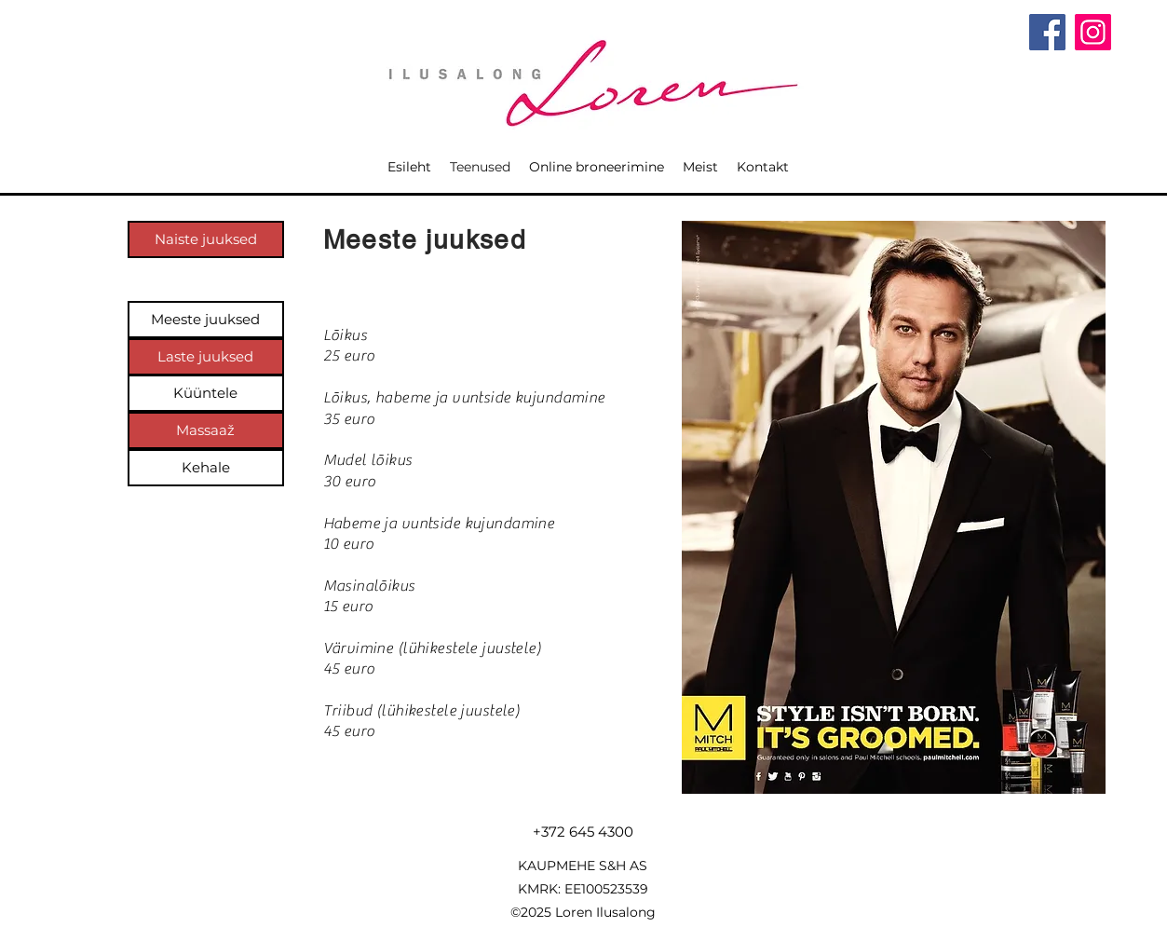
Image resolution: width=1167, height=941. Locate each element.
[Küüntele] (206, 393)
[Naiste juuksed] (206, 239)
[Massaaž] (206, 430)
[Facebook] (1047, 32)
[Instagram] (1093, 32)
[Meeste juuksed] (206, 319)
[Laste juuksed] (206, 356)
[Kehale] (206, 467)
